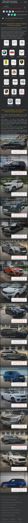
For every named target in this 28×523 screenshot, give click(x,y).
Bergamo (13, 519)
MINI (15, 86)
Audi (14, 47)
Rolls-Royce (14, 95)
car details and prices (19, 151)
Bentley (22, 47)
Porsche (6, 95)
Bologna (20, 519)
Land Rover (6, 76)
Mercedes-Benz (6, 86)
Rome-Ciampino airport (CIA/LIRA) (11, 512)
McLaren (22, 76)
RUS (21, 2)
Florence (4, 521)
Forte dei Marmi (12, 521)
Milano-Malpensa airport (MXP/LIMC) (12, 502)
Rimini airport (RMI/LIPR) (8, 507)
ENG (25, 2)
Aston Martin (6, 47)
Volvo (18, 105)
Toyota (21, 95)
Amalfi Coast (5, 519)
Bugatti (12, 56)
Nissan (22, 86)
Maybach (14, 76)
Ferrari (6, 66)
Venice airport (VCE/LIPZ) (8, 515)
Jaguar (13, 66)
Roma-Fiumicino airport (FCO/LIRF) (11, 510)
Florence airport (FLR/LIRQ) (9, 499)
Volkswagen (10, 105)
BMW (4, 56)
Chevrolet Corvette (21, 56)
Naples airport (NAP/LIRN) (9, 505)
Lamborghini (22, 66)
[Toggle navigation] (25, 7)
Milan (20, 521)
